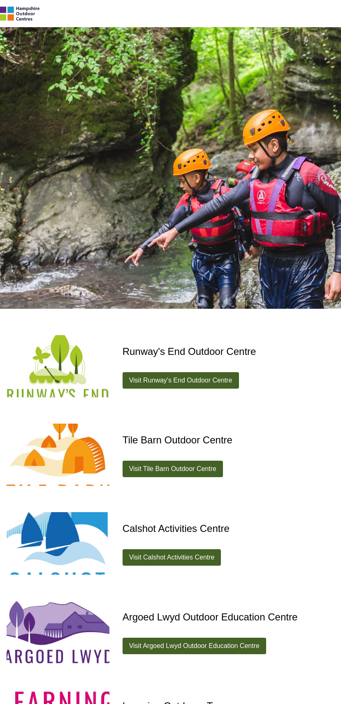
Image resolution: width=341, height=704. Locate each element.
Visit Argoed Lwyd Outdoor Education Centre (194, 645)
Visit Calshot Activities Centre (172, 557)
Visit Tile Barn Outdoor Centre (172, 468)
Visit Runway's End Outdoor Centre (180, 380)
